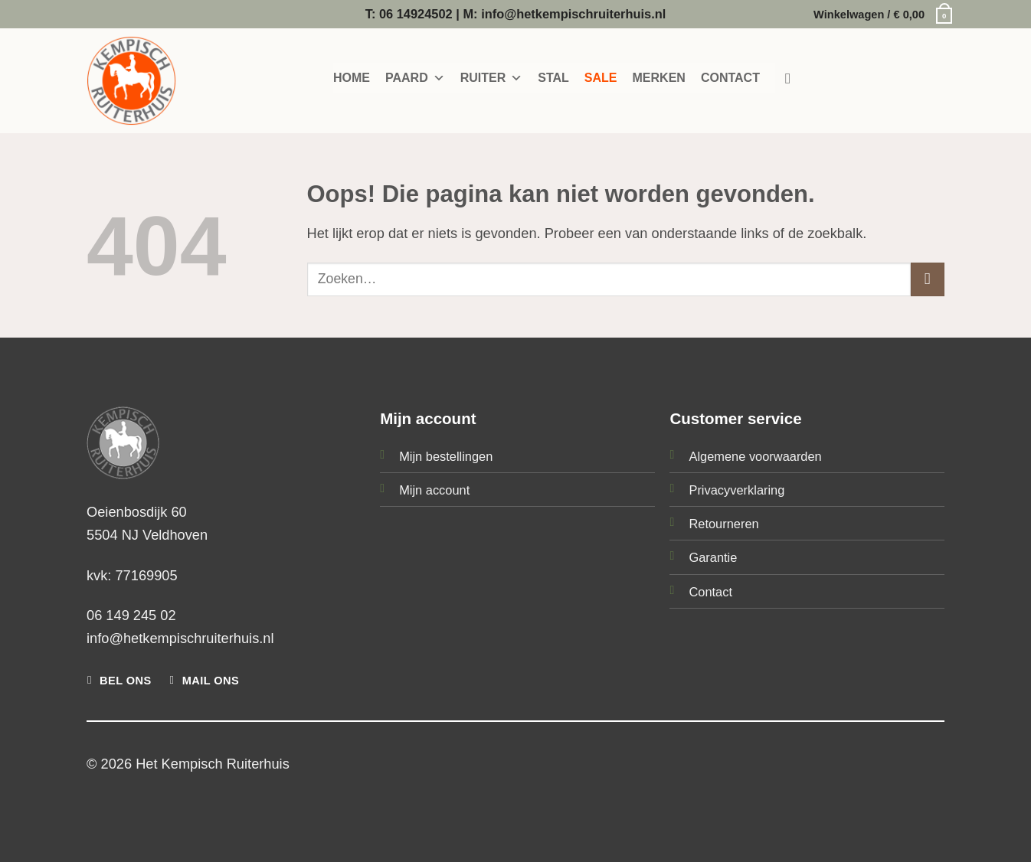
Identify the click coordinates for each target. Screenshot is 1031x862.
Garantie (713, 557)
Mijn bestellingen (446, 456)
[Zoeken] (792, 79)
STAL (553, 77)
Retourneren (723, 524)
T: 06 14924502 (409, 14)
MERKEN (659, 77)
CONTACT (730, 77)
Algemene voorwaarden (755, 456)
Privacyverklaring (736, 490)
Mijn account (434, 490)
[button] (878, 14)
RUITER (491, 78)
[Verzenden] (927, 279)
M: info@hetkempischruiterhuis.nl (564, 14)
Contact (710, 592)
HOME (351, 77)
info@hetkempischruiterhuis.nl (180, 638)
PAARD (415, 78)
